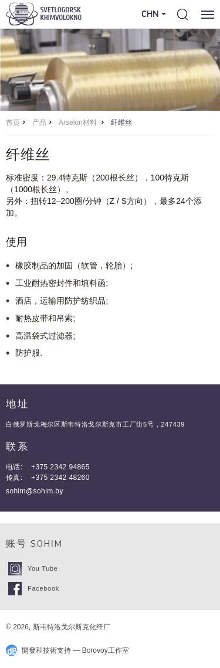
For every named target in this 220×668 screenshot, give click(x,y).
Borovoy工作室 (105, 650)
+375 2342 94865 (60, 467)
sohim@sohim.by (34, 491)
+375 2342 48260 (60, 477)
